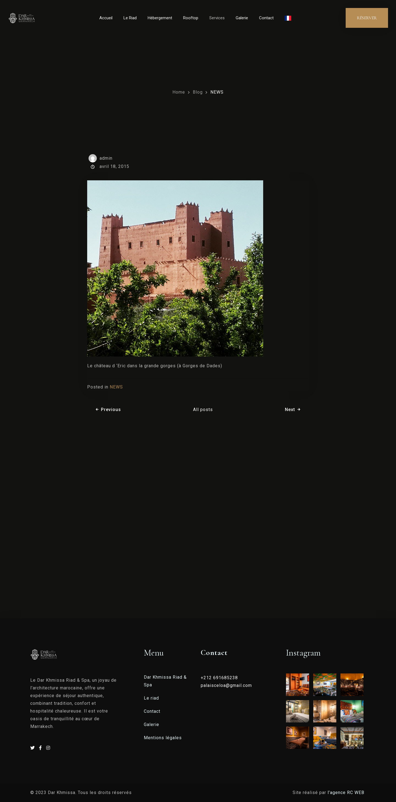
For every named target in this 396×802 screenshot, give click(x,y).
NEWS (217, 92)
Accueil (105, 17)
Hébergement (160, 17)
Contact (266, 17)
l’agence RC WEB (347, 792)
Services (217, 17)
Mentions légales (163, 737)
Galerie (242, 17)
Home (178, 92)
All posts (203, 409)
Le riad (151, 698)
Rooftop (190, 17)
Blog (198, 92)
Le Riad (130, 17)
